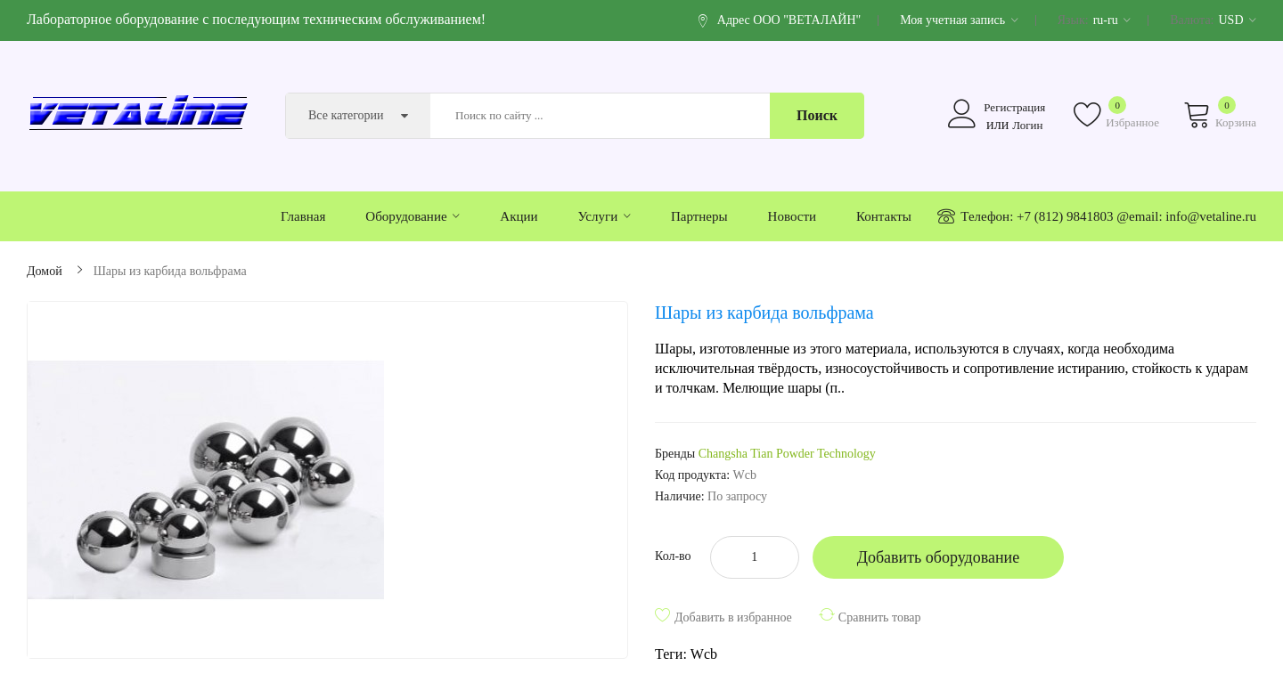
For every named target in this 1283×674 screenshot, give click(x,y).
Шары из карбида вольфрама (170, 271)
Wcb (704, 654)
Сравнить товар (879, 617)
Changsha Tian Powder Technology (787, 453)
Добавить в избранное (733, 617)
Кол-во (673, 556)
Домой (44, 271)
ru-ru (1112, 20)
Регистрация (1014, 107)
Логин (1027, 125)
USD (1237, 20)
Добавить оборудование (938, 557)
